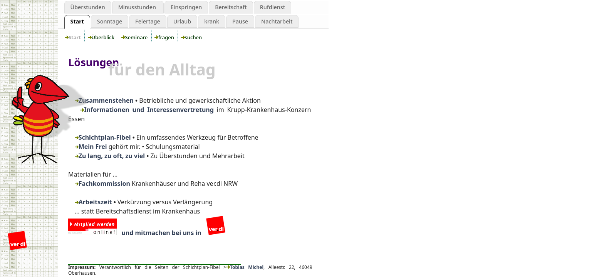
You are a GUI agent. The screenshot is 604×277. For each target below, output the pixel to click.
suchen (193, 37)
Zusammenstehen (104, 100)
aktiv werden (33, 63)
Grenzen (33, 48)
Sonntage (109, 21)
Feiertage (147, 21)
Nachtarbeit (276, 21)
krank (211, 21)
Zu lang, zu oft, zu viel (110, 156)
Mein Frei (91, 146)
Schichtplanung (33, 32)
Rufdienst (272, 7)
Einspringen (186, 7)
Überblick (102, 37)
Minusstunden (138, 7)
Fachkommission (102, 183)
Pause (240, 21)
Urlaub (182, 21)
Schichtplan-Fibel (103, 137)
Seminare (135, 37)
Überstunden (87, 7)
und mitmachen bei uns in (146, 233)
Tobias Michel (244, 267)
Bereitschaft (231, 7)
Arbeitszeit (93, 202)
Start (77, 21)
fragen (165, 37)
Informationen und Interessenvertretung (146, 109)
